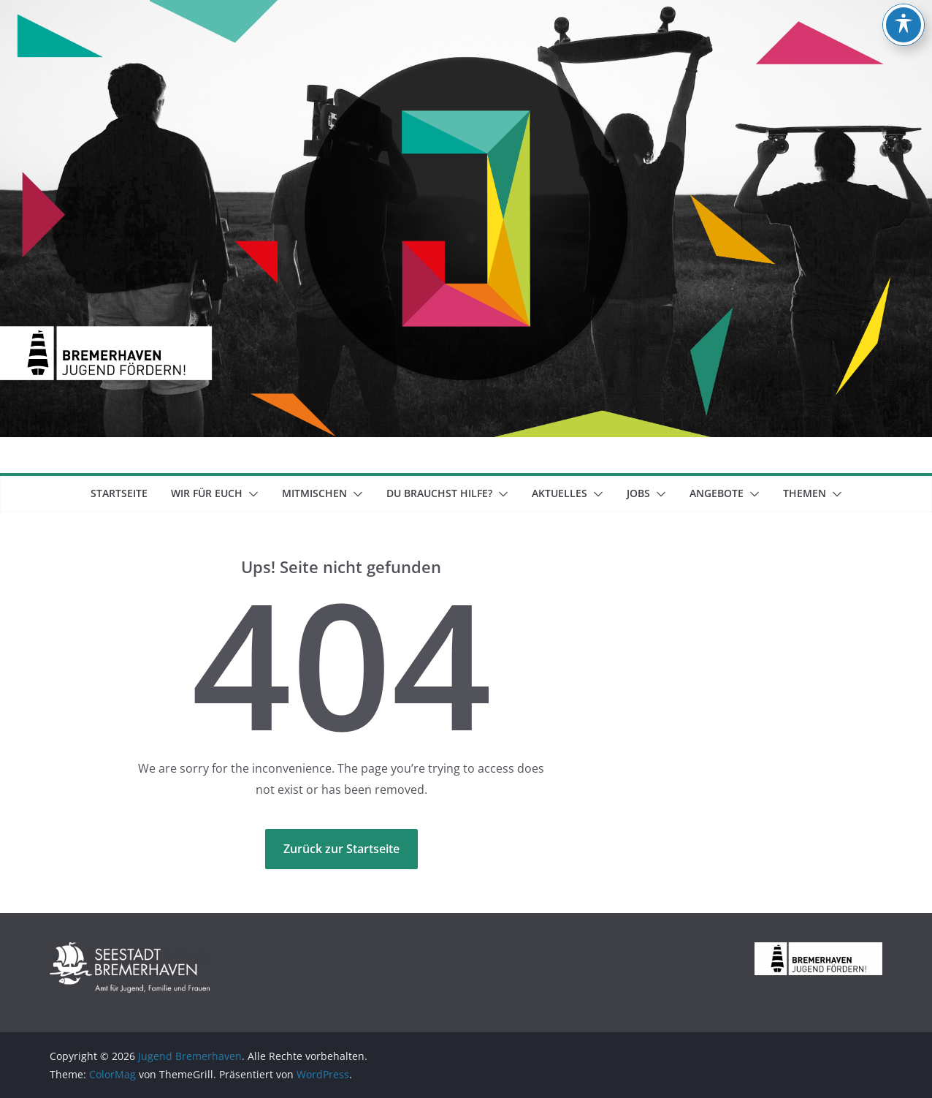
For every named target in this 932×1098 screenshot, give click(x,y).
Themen (804, 493)
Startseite (119, 493)
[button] (250, 494)
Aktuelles (559, 493)
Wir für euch (206, 493)
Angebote (717, 493)
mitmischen (314, 493)
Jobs (638, 493)
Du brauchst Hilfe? (439, 493)
